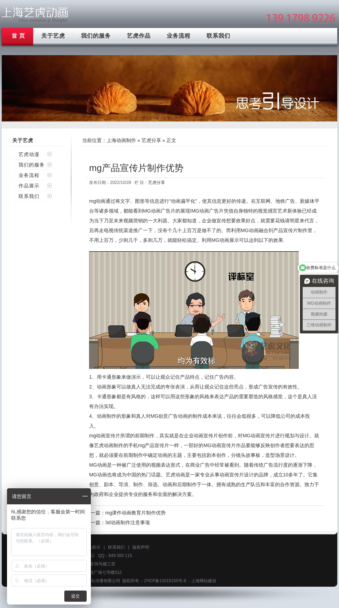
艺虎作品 (139, 36)
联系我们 (218, 36)
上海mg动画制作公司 (35, 15)
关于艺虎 (53, 36)
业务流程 (178, 36)
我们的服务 (96, 36)
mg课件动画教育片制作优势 (135, 513)
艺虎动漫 (29, 154)
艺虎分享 (151, 140)
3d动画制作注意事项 (127, 522)
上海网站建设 (203, 580)
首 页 (18, 36)
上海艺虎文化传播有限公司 (95, 580)
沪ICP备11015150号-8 (165, 580)
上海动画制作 (121, 140)
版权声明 (140, 547)
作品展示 (29, 185)
